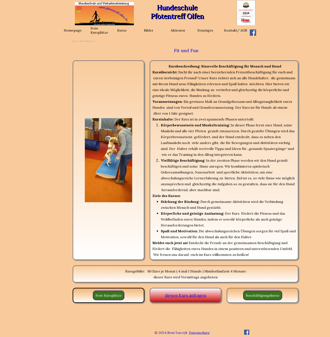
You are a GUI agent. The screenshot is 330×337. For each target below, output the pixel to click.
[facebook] (253, 32)
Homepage (73, 30)
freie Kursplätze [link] (109, 295)
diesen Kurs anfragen (185, 295)
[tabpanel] (186, 50)
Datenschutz (199, 332)
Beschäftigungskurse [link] (262, 295)
